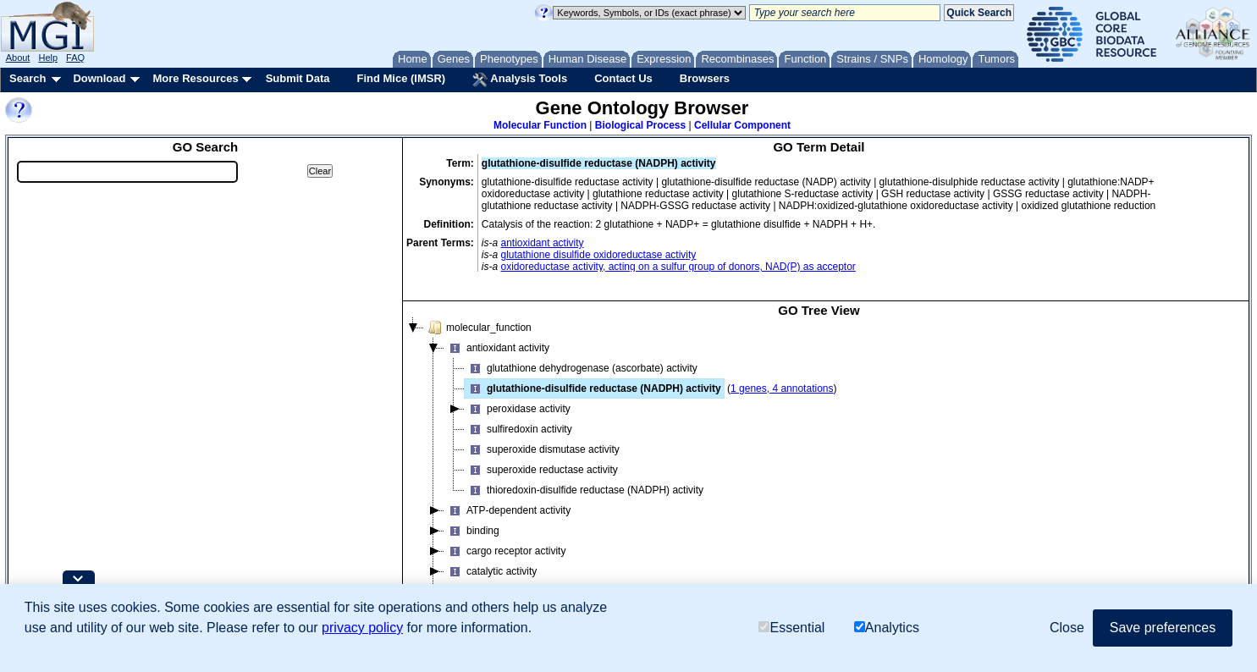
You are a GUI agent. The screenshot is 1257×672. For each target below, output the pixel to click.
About (18, 57)
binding (471, 531)
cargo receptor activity (504, 551)
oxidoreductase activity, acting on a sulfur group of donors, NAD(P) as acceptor (678, 267)
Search (27, 78)
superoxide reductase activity (541, 470)
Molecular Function (540, 125)
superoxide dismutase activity (542, 449)
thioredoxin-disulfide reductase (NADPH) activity (584, 490)
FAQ (75, 57)
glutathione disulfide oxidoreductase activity (599, 255)
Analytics (886, 627)
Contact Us (623, 78)
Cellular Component (742, 125)
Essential (791, 627)
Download (99, 78)
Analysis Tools (519, 79)
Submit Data (298, 78)
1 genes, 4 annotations (781, 388)
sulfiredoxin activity (518, 429)
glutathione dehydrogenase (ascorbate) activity (581, 368)
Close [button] (1067, 627)
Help (48, 57)
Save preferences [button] (1163, 627)
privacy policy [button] (362, 627)
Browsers (705, 78)
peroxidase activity (518, 409)
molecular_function (478, 327)
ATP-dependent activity (507, 510)
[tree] (819, 470)
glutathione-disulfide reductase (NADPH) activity (593, 388)
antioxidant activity (542, 243)
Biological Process (640, 125)
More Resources (195, 78)
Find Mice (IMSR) (400, 78)
